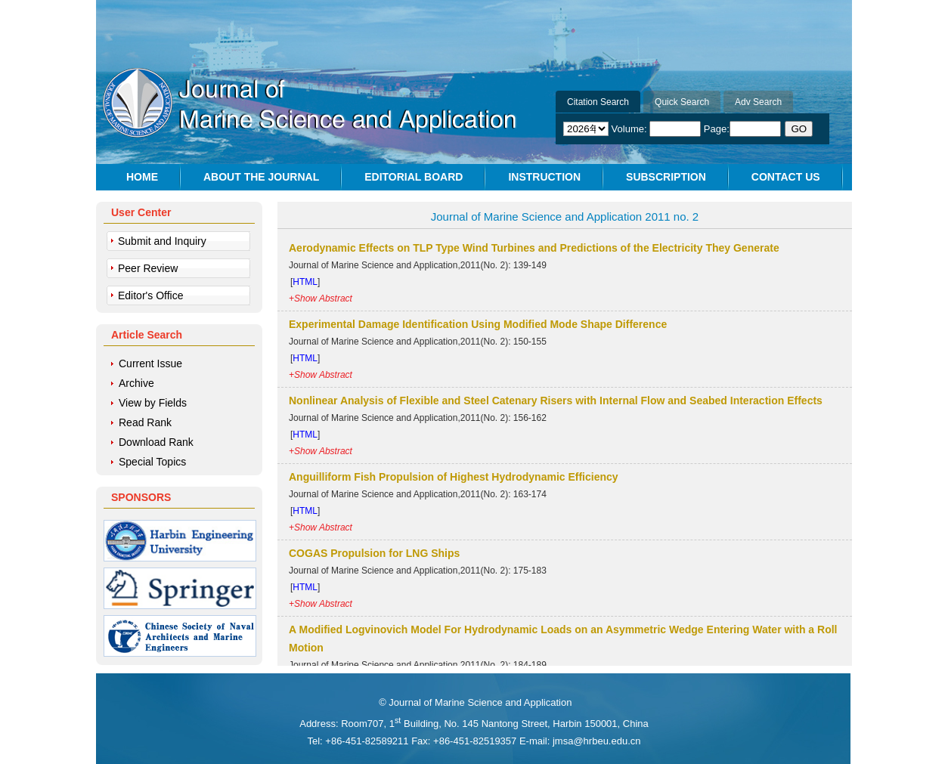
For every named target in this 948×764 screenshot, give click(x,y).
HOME (142, 177)
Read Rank (145, 422)
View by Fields (153, 403)
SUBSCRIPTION (666, 177)
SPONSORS (141, 497)
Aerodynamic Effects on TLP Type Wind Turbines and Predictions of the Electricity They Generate (534, 248)
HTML (305, 282)
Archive (136, 383)
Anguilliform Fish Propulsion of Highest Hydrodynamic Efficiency (453, 477)
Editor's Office (150, 295)
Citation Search (598, 102)
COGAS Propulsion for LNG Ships (374, 553)
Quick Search (682, 102)
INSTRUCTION (544, 177)
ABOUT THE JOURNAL (261, 177)
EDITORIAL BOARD (413, 177)
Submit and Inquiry (162, 241)
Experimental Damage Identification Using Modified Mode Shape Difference (478, 324)
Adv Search (758, 102)
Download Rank (156, 442)
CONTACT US (785, 177)
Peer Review (148, 268)
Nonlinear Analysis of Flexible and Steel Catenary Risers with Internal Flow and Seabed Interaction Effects (556, 400)
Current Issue (150, 363)
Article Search (146, 335)
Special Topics (152, 462)
